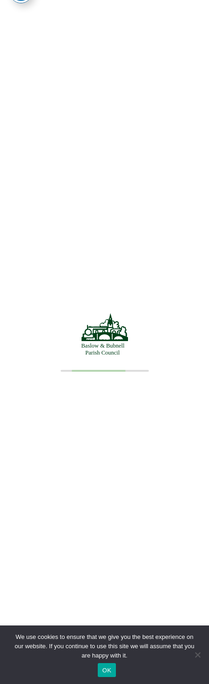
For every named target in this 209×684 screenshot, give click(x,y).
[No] (197, 654)
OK (106, 670)
